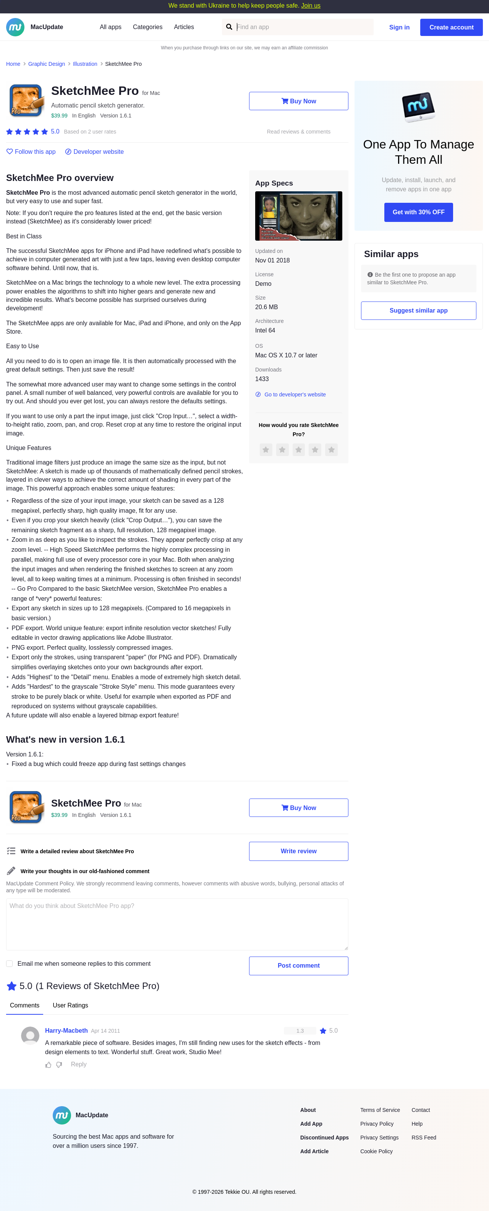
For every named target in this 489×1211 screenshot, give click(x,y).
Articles (184, 27)
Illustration (85, 63)
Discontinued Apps (324, 1137)
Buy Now (298, 101)
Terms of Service (380, 1110)
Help (417, 1123)
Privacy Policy (376, 1123)
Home (13, 63)
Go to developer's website (290, 394)
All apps (110, 27)
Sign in (399, 27)
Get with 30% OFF (419, 212)
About (308, 1110)
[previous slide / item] (260, 215)
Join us (311, 6)
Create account (451, 27)
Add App (311, 1123)
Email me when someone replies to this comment (84, 963)
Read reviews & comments (299, 132)
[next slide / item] (337, 215)
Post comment (299, 966)
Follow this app (31, 152)
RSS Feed (423, 1137)
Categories (147, 27)
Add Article (314, 1151)
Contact (420, 1110)
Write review (299, 851)
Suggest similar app (419, 310)
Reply (79, 1064)
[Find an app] (228, 27)
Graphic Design (46, 63)
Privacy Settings (379, 1137)
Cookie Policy (376, 1151)
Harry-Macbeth (66, 1031)
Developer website (94, 152)
